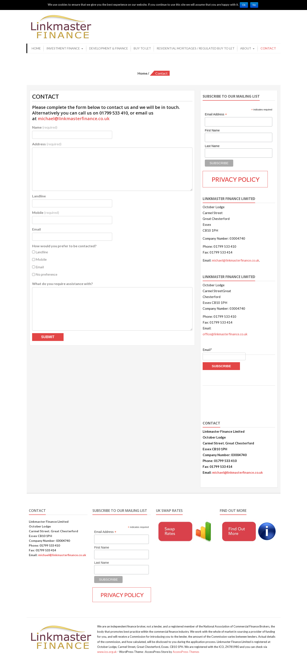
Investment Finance (63, 47)
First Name (212, 129)
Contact (268, 47)
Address (46, 143)
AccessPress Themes (186, 651)
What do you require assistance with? (62, 282)
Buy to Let (142, 47)
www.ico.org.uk (107, 651)
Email (36, 228)
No (255, 5)
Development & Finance (108, 47)
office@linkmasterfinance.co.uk (225, 333)
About (245, 47)
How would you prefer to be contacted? (64, 245)
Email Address (216, 113)
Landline (39, 195)
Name (44, 126)
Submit (47, 336)
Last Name (212, 145)
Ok (244, 5)
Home (36, 47)
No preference (44, 273)
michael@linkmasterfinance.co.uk (74, 117)
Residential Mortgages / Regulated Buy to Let (196, 47)
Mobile (45, 212)
